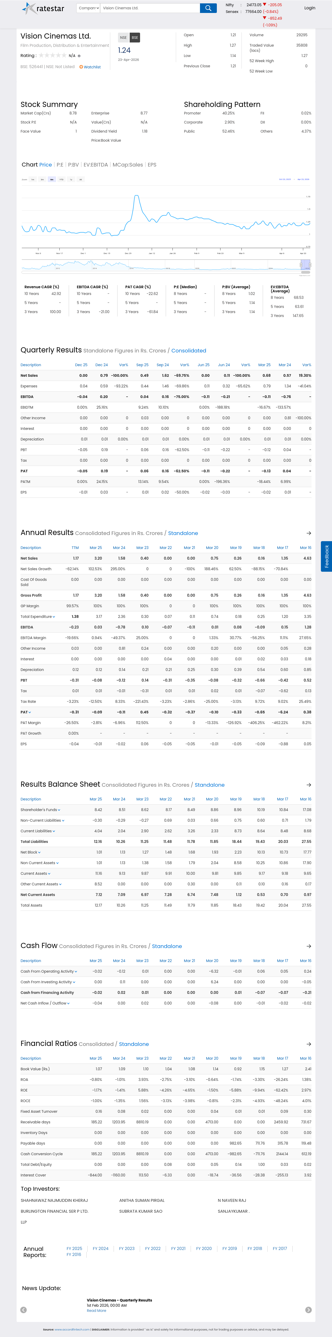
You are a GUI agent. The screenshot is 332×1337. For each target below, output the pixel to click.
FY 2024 (100, 1249)
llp (24, 1222)
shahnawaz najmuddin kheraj (54, 1200)
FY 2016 (74, 1254)
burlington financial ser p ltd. (54, 1211)
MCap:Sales (128, 164)
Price (45, 164)
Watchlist (92, 67)
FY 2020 (204, 1249)
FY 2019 (230, 1249)
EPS (152, 164)
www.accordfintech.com (72, 1329)
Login (310, 8)
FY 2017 (280, 1249)
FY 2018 (255, 1249)
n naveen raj (232, 1200)
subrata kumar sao (140, 1211)
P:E (60, 164)
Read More (96, 1310)
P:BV (73, 164)
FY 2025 (74, 1249)
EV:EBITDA (96, 164)
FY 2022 (153, 1249)
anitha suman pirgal (141, 1200)
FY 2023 (127, 1249)
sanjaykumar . (234, 1211)
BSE (135, 37)
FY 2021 (178, 1249)
